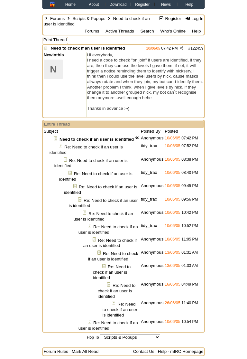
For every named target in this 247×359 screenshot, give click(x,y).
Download (117, 4)
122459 (196, 48)
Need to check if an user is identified (88, 48)
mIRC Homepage (186, 351)
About (94, 4)
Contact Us (143, 351)
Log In (194, 18)
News (166, 4)
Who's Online (173, 31)
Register (142, 4)
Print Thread (55, 39)
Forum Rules (56, 351)
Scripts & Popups (88, 18)
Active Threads (119, 31)
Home (70, 4)
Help (189, 4)
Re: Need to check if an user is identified (103, 216)
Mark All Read (85, 351)
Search (147, 31)
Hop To (93, 337)
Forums (57, 18)
